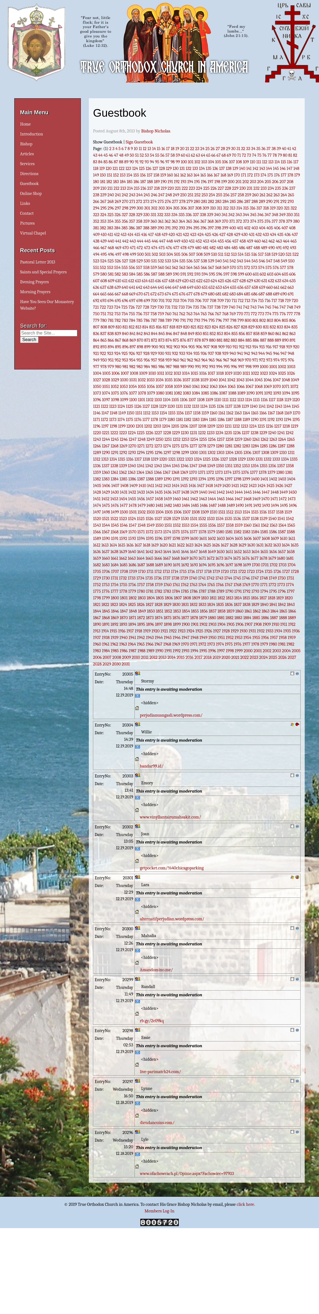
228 (228, 188)
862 (285, 333)
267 (103, 201)
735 (196, 307)
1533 (211, 518)
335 (181, 214)
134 (202, 168)
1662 (123, 558)
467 (103, 247)
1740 (193, 578)
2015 (181, 657)
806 (292, 320)
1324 (198, 459)
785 (139, 320)
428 (230, 234)
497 (118, 254)
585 (139, 274)
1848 (133, 611)
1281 (228, 446)
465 (293, 241)
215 (137, 188)
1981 (281, 644)
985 (154, 366)
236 (285, 188)
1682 (97, 564)
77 (270, 155)
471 (133, 247)
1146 (96, 412)
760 (168, 313)
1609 (275, 538)
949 (96, 360)
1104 (166, 399)
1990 (159, 650)
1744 (228, 578)
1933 (269, 631)
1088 (232, 393)
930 (161, 353)
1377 (254, 472)
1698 (238, 564)
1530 (185, 518)
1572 (149, 531)
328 (132, 214)
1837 (237, 604)
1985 (115, 650)
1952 (230, 637)
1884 (247, 617)
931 (168, 353)
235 (278, 188)
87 (116, 161)
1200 (131, 426)
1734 (140, 578)
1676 (246, 558)
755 (132, 313)
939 (225, 353)
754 (125, 313)
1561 (256, 525)
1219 (294, 426)
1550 (159, 525)
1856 (204, 611)
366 (196, 221)
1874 (159, 617)
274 (153, 201)
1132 (187, 406)
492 (285, 247)
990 (191, 366)
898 (140, 346)
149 (96, 175)
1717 (199, 571)
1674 (228, 558)
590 (176, 274)
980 (118, 366)
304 (169, 208)
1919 (147, 631)
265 (291, 194)
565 (197, 267)
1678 (263, 558)
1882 (229, 617)
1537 (246, 518)
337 (196, 214)
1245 (115, 439)
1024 (273, 373)
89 (126, 161)
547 (269, 261)
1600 (194, 538)
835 (294, 327)
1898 (168, 624)
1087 (223, 393)
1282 (237, 446)
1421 (235, 485)
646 (168, 287)
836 (96, 333)
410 (104, 234)
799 (240, 320)
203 (253, 181)
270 (125, 201)
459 (250, 241)
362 (167, 221)
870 (140, 340)
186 (136, 181)
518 (268, 254)
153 (123, 175)
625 (221, 280)
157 (150, 175)
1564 (282, 525)
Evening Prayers (34, 281)
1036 (178, 379)
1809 (196, 597)
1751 (290, 578)
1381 (289, 472)
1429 (106, 492)
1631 (259, 545)
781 (111, 320)
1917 (130, 631)
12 (144, 148)
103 (204, 161)
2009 (126, 657)
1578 (203, 531)
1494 (275, 505)
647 (175, 287)
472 (139, 247)
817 (166, 327)
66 (213, 155)
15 (158, 148)
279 (189, 201)
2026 (282, 657)
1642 (149, 551)
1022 (255, 373)
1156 (180, 412)
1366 (158, 472)
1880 (212, 617)
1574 (167, 531)
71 (239, 155)
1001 (273, 366)
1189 (246, 419)
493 (293, 247)
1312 (96, 459)
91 (136, 161)
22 (192, 148)
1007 (125, 373)
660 (269, 287)
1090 (250, 393)
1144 (287, 406)
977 (96, 366)
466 (96, 247)
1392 (185, 479)
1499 (115, 512)
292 (283, 201)
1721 (233, 571)
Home (25, 124)
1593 (132, 538)
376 (268, 221)
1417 (201, 485)
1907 (248, 624)
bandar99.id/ (152, 766)
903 (177, 346)
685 (247, 294)
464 (286, 241)
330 (146, 214)
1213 (244, 426)
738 (217, 307)
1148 (113, 412)
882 (226, 340)
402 (247, 227)
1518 (280, 512)
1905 (231, 624)
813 (138, 327)
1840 (264, 604)
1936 (296, 631)
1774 (290, 584)
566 (204, 267)
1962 (114, 644)
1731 (114, 578)
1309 (274, 452)
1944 (159, 637)
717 (274, 300)
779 (96, 320)
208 (290, 181)
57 (167, 155)
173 (257, 175)
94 (152, 161)
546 (262, 261)
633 (278, 280)
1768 (237, 584)
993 (212, 366)
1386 (132, 479)
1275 (176, 446)
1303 (220, 452)
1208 (202, 426)
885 (248, 340)
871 (147, 340)
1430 (115, 492)
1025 (282, 373)
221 (178, 188)
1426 (280, 485)
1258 (229, 439)
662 (283, 287)
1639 (123, 551)
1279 (211, 446)
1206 (184, 426)
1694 (203, 564)
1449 (284, 492)
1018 (220, 373)
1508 (196, 512)
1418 (209, 485)
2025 (273, 657)
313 (232, 208)
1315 (121, 459)
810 (119, 327)
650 (197, 287)
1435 (159, 492)
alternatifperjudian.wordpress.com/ (172, 918)
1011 (160, 373)
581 (111, 274)
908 (214, 346)
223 (192, 188)
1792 (247, 591)
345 (253, 214)
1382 (97, 479)
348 (275, 214)
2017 (198, 657)
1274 (167, 446)
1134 (204, 406)
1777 (114, 591)
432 (258, 234)
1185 (212, 419)
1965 (141, 644)
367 (203, 221)
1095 (295, 393)
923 (110, 353)
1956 (265, 637)
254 (212, 194)
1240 (272, 432)
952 (118, 360)
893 (103, 346)
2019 (217, 657)
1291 (114, 452)
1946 (177, 637)
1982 (291, 644)
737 (210, 307)
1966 (149, 644)
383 (110, 227)
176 (277, 175)
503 (162, 254)
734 (189, 307)
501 (148, 254)
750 (96, 313)
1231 (193, 432)
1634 (286, 545)
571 (240, 267)
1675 (237, 558)
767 (218, 313)
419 (164, 234)
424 (200, 234)
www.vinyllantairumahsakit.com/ (170, 817)
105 (218, 161)
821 (193, 327)
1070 (277, 386)
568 (218, 267)
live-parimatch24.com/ (160, 1071)
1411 (150, 485)
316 (252, 208)
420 (172, 234)
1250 (159, 439)
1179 (162, 419)
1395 (211, 479)
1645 (176, 551)
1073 (97, 393)
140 (242, 168)
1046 (268, 379)
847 (176, 333)
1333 (276, 459)
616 (158, 280)
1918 (138, 631)
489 (264, 247)
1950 (212, 637)
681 (218, 294)
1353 (246, 465)
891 (292, 340)
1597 (168, 538)
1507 (187, 512)
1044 (249, 379)
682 (225, 294)
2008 (116, 657)
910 (229, 346)
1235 (228, 432)
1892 (115, 624)
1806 (169, 597)
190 (164, 181)
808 (103, 327)
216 (143, 188)
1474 (97, 505)
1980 (273, 644)
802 (262, 320)
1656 (273, 551)
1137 (228, 406)
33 (248, 148)
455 (221, 241)
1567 (105, 531)
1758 (150, 584)
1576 (185, 531)
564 (189, 267)
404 (262, 227)
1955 (256, 637)
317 (259, 208)
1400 (255, 479)
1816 (254, 597)
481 (205, 247)
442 (125, 241)
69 (229, 155)
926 (132, 353)
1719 (216, 571)
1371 (201, 472)
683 (232, 294)
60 (183, 155)
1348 (202, 465)
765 (204, 313)
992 (205, 366)
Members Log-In (160, 1211)
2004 (286, 650)
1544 (106, 525)
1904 (222, 624)
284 (225, 201)
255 (219, 194)
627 (235, 280)
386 (132, 227)
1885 (256, 617)
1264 (282, 439)
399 (225, 227)
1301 (203, 452)
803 (270, 320)
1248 (141, 439)
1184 (204, 419)
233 (263, 188)
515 (247, 254)
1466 (230, 498)
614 (145, 280)
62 (193, 155)
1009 (143, 373)
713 (247, 300)
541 (226, 261)
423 (193, 234)
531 (154, 261)
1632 (268, 545)
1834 (211, 604)
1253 (185, 439)
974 (276, 360)
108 (239, 161)
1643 (158, 551)
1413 (167, 485)
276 (168, 201)
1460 (177, 498)
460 (257, 241)
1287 (282, 446)
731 (167, 307)
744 (260, 307)
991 (198, 366)
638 (110, 287)
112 (264, 161)
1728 (295, 571)
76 (264, 155)
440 (111, 241)
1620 (163, 545)
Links (25, 203)
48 (121, 155)
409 (96, 234)
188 (150, 181)
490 (271, 247)
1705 (97, 571)
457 (235, 241)
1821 (96, 604)
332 (160, 214)
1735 (149, 578)
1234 (220, 432)
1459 (168, 498)
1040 (213, 379)
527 (125, 261)
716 (268, 300)
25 (207, 148)
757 (146, 313)
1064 (223, 386)
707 (205, 300)
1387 (141, 479)
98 (172, 161)
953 (125, 360)
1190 (254, 419)
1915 (113, 631)
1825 (132, 604)
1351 (228, 465)
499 (133, 254)
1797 (291, 591)
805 (285, 320)
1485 (195, 505)
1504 (160, 512)
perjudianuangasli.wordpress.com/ (171, 715)
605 (285, 274)
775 (275, 313)
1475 (106, 505)
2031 (126, 664)
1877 (185, 617)
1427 (288, 485)
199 (224, 181)
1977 (246, 644)
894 (111, 346)
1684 (115, 564)
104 (211, 161)
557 (139, 267)
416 (144, 234)
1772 (272, 584)
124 (135, 168)
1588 (291, 531)
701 (161, 300)
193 (183, 181)
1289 (97, 452)
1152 (146, 412)
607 (96, 280)
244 (139, 194)
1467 (239, 498)
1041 (222, 379)
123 (128, 168)
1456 (141, 498)
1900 (186, 624)
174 (263, 175)
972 (262, 360)
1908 (258, 624)
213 (123, 188)
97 (167, 161)
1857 (213, 611)
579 (96, 274)
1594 (141, 538)
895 (118, 346)
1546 (124, 525)
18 (173, 148)
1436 (168, 492)
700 (154, 300)
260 (255, 194)
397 (211, 227)
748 (290, 307)
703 (176, 300)
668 (125, 294)
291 (276, 201)
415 (137, 234)
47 (116, 155)
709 (220, 300)
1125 (129, 406)
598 (233, 274)
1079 (151, 393)
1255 (203, 439)
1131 (179, 406)
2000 (248, 650)
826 (229, 327)
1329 (242, 459)
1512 (229, 512)
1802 (133, 597)
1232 (202, 432)
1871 (132, 617)
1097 (106, 399)
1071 (285, 386)
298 (125, 208)
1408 (124, 485)
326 (118, 214)
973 (269, 360)
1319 (154, 459)
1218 (286, 426)
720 (295, 300)
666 (111, 294)
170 (237, 175)
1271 (141, 446)
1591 (114, 538)
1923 (181, 631)
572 (247, 267)
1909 (267, 624)
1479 (141, 505)
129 (169, 168)
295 (103, 208)
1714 (174, 571)
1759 (159, 584)
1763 (193, 584)
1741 (202, 578)
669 (132, 294)
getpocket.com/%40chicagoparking (172, 868)
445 (147, 241)
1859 (231, 611)
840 (125, 333)
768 (225, 313)
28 (223, 148)
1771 (264, 584)
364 (182, 221)
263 (276, 194)
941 (240, 353)
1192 (271, 419)
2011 (144, 657)
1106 (184, 399)
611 (124, 280)
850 (198, 333)
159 (163, 175)
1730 (106, 578)
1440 (203, 492)
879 (205, 340)
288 (255, 201)
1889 (292, 617)
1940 (123, 637)
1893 (123, 624)
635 (293, 280)
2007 (107, 657)
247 (161, 194)
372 (239, 221)
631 (264, 280)
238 (96, 194)
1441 (212, 492)
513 (234, 254)
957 (154, 360)
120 (109, 168)
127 (155, 168)
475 (161, 247)
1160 (213, 412)
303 (161, 208)
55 (157, 155)
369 (218, 221)
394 (189, 227)
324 (103, 214)
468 (111, 247)
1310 (283, 452)
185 (130, 181)
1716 (191, 571)
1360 (106, 472)
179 (297, 175)
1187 (229, 419)
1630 (251, 545)
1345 (176, 465)
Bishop (26, 144)
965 (211, 360)
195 (197, 181)
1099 (124, 399)
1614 (113, 545)
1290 (106, 452)
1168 (280, 412)
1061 (196, 386)
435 (280, 234)
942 (247, 353)
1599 (185, 538)
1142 (270, 406)
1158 (196, 412)
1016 (203, 373)
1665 (149, 558)
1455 (132, 498)
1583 (247, 531)
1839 (255, 604)
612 (131, 280)
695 (118, 300)
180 (96, 181)
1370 (193, 472)
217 (150, 188)
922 (103, 353)
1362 (123, 472)
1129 (163, 406)
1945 (168, 637)
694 (111, 300)
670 (139, 294)
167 (216, 175)
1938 (106, 637)
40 (284, 148)
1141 (261, 406)
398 (218, 227)
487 (249, 247)
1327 (224, 459)
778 (297, 313)
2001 (258, 650)
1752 (97, 584)
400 (232, 227)
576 (276, 267)
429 (237, 234)
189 (157, 181)
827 (237, 327)
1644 (167, 551)
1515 (254, 512)
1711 (150, 571)
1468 (247, 498)
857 (249, 333)
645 (161, 287)
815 (152, 327)
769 (232, 313)
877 (190, 340)
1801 (124, 597)
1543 (97, 525)
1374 (228, 472)
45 (105, 155)
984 (147, 366)
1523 (123, 518)
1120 (296, 399)
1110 (217, 399)
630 (257, 280)
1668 (176, 558)
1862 (257, 611)
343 (239, 214)
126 (149, 168)
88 (121, 161)
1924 (190, 631)
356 (125, 221)
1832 (193, 604)
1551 (168, 525)
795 (211, 320)
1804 (151, 597)
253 (205, 194)
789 (168, 320)
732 (174, 307)
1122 (104, 406)
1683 (105, 564)
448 (169, 241)
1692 (185, 564)
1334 (285, 459)
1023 (264, 373)
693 (103, 300)
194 (190, 181)
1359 (97, 472)
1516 (263, 512)
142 (255, 168)
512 (227, 254)
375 (260, 221)
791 (183, 320)
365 (189, 221)
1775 (97, 591)
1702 (273, 564)
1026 (291, 373)
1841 (273, 604)
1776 (105, 591)
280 (197, 201)
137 (222, 168)
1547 (133, 525)
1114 (248, 399)
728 (146, 307)
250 (183, 194)
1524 (132, 518)
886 (256, 340)
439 (103, 241)
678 (197, 294)
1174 (121, 419)
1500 (124, 512)
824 (215, 327)
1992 (177, 650)
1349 (211, 465)
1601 (203, 538)
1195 (296, 419)
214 (130, 188)
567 (211, 267)
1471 (274, 498)
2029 (107, 664)
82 (295, 155)
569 (225, 267)
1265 (291, 439)
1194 (288, 419)
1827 (150, 604)
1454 (123, 498)
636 (96, 287)
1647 (194, 551)
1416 (192, 485)
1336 (97, 465)
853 (220, 333)
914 (255, 346)
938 (218, 353)
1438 (185, 492)
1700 (256, 564)
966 (219, 360)
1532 (202, 518)
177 (284, 175)
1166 (263, 412)
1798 (97, 597)
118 (95, 168)
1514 (246, 512)
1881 (220, 617)
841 (132, 333)
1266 (97, 446)
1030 (124, 379)
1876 (176, 617)
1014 (186, 373)
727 (139, 307)
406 (277, 227)
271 (132, 201)
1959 (292, 637)
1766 (220, 584)
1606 (248, 538)
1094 (286, 393)
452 (199, 241)
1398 (237, 479)
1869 (115, 617)
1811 (213, 597)
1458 (159, 498)
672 (153, 294)
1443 (230, 492)
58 (172, 155)
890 (285, 340)
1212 (236, 426)
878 (197, 340)
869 (133, 340)
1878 (194, 617)
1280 (220, 446)
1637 (105, 551)
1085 (205, 393)
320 (279, 208)
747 (282, 307)
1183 (196, 419)
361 (161, 221)
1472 (283, 498)
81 (290, 155)
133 (195, 168)
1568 (115, 531)
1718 (208, 571)
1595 (150, 538)
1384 (115, 479)
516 (254, 254)
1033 (151, 379)
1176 (138, 419)
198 (217, 181)
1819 (280, 597)
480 (198, 247)
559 (153, 267)
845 (161, 333)
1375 (236, 472)
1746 (246, 578)
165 (203, 175)
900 (155, 346)
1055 (142, 386)
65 (208, 155)
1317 (138, 459)
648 (183, 287)
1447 (266, 492)
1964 (132, 644)
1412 (159, 485)
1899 (177, 624)
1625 (207, 545)
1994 (194, 650)
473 (147, 247)
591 (183, 274)
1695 (212, 564)
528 (132, 261)
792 (190, 320)
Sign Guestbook (139, 142)
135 (208, 168)
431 (251, 234)
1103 (158, 399)
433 (266, 234)
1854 (186, 611)
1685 (124, 564)
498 (125, 254)
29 (228, 148)
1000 (264, 366)
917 (275, 346)
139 (235, 168)
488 (257, 247)
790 (176, 320)
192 (177, 181)
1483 (177, 505)
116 (289, 161)
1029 (115, 379)
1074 (106, 393)
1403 (282, 479)
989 (183, 366)
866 (111, 340)
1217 (278, 426)
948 (291, 353)
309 (206, 208)
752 (110, 313)
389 (153, 227)
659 (262, 287)
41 (289, 148)
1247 (133, 439)
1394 (202, 479)
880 (212, 340)
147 (289, 168)
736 (203, 307)
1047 (277, 379)
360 (153, 221)
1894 (132, 624)
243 (132, 194)
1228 (167, 432)
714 (254, 300)
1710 (141, 571)
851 (205, 333)
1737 (166, 578)
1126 (138, 406)
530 (147, 261)
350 (289, 214)
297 (118, 208)
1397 (228, 479)
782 (117, 320)
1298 (176, 452)
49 (126, 155)
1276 (184, 446)
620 (185, 280)
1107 (192, 399)
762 (182, 313)
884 (241, 340)
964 (204, 360)
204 (260, 181)
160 (170, 175)
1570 (132, 531)
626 (228, 280)
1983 (97, 650)
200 (231, 181)
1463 (203, 498)
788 (161, 320)
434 (273, 234)
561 (168, 267)
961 (183, 360)
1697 (229, 564)
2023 (254, 657)
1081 (169, 393)
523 (96, 261)
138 (229, 168)
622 (199, 280)
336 (189, 214)
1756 (132, 584)
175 (270, 175)
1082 (178, 393)
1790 (229, 591)
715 (261, 300)
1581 (229, 531)
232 (256, 188)
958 (161, 360)
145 (276, 168)
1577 (193, 531)
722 (103, 307)
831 (266, 327)
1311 (291, 452)
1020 (237, 373)
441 (118, 241)
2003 (276, 650)
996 (234, 366)
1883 (238, 617)
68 (224, 155)
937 (211, 353)
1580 (220, 531)
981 (125, 366)
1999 (239, 650)
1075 (115, 393)
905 (191, 346)
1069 (268, 386)
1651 (229, 551)
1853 (177, 611)
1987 (133, 650)
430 (244, 234)
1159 (205, 412)
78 (275, 155)
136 (215, 168)
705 (191, 300)
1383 (105, 479)
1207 (193, 426)
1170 (296, 412)
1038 (195, 379)
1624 (198, 545)
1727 (286, 571)
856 (242, 333)
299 (132, 208)
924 (117, 353)
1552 (177, 525)
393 (182, 227)
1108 (201, 399)
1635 (294, 545)
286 (240, 201)
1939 (114, 637)
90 (132, 161)
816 (159, 327)
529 (139, 261)
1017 (211, 373)
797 (226, 320)
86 (111, 161)
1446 (257, 492)
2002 (267, 650)
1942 (141, 637)
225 (206, 188)
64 (203, 155)
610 (118, 280)
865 (103, 340)
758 (153, 313)
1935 (287, 631)
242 (125, 194)
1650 (221, 551)
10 (136, 148)
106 (225, 161)
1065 (232, 386)
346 (260, 214)
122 (122, 168)
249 (176, 194)
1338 (114, 465)
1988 (141, 650)
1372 (210, 472)
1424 (262, 485)
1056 (151, 386)
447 (162, 241)
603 (270, 274)
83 (95, 161)
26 (213, 148)
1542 (290, 518)
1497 (97, 512)
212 (116, 188)
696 (125, 300)
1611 (291, 538)
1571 (141, 531)
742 (246, 307)
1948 (195, 637)
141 (248, 168)
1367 (166, 472)
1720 (225, 571)
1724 (260, 571)
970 (248, 360)
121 (115, 168)
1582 (237, 531)
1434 (150, 492)
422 (186, 234)
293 (291, 201)
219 (164, 188)
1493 (266, 505)
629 (250, 280)
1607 (257, 538)
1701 (264, 564)
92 (141, 161)
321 (287, 208)
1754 (115, 584)
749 (297, 307)
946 (276, 353)
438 (96, 241)
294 (96, 208)
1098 (115, 399)
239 (103, 194)
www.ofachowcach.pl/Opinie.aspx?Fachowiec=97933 (187, 1173)
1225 (141, 432)
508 (199, 254)
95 (157, 161)
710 (228, 300)
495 (103, 254)
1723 (251, 571)
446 (155, 241)
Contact (27, 213)
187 (143, 181)
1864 (274, 611)
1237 (245, 432)
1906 (240, 624)
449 (177, 241)
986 (161, 366)
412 (117, 234)
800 (248, 320)
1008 (134, 373)
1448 (275, 492)
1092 (268, 393)
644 (153, 287)
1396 (220, 479)
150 (103, 175)
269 (118, 201)
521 (289, 254)
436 (287, 234)
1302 (212, 452)
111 (258, 161)
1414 (175, 485)
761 (175, 313)
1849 (142, 611)
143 (262, 168)
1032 (142, 379)
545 (254, 261)
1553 (185, 525)
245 (147, 194)
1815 (246, 597)
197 (210, 181)
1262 (264, 439)
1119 (287, 399)
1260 (247, 439)
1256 (212, 439)
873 (161, 340)
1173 (112, 419)
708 (213, 300)
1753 (105, 584)
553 (110, 267)
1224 (132, 432)
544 (247, 261)
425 (208, 234)
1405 (97, 485)
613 (138, 280)
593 (197, 274)
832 (273, 327)
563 (182, 267)
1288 (291, 446)
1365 (149, 472)
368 (210, 221)
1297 (167, 452)
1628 (234, 545)
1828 (159, 604)
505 (177, 254)
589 (169, 274)
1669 (184, 558)
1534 (220, 518)
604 (277, 274)
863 (292, 333)
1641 (141, 551)
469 (118, 247)
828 (244, 327)
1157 (188, 412)
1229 (176, 432)
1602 (212, 538)
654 (226, 287)
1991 (168, 650)
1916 (121, 631)
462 (271, 241)
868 (125, 340)
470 (125, 247)
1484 (186, 505)
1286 (273, 446)
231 (249, 188)
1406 (106, 485)
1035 (168, 379)
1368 (175, 472)
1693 (194, 564)
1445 (248, 492)
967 (226, 360)
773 (261, 313)
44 (100, 155)
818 (172, 327)
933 (182, 353)
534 (175, 261)
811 (125, 327)
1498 (106, 512)
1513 (238, 512)
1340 (132, 465)
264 (283, 194)
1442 (221, 492)
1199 (121, 426)
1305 (239, 452)
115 (283, 161)
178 (290, 175)
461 (264, 241)
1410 (142, 485)
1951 (221, 637)
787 (154, 320)
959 (168, 360)
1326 (215, 459)
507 (192, 254)
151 (109, 175)
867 (118, 340)
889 (278, 340)
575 (268, 267)
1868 (106, 617)
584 (132, 274)
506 (185, 254)
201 (238, 181)
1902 (203, 624)
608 (103, 280)
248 (169, 194)
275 (161, 201)
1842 (282, 604)
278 (182, 201)
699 (147, 300)
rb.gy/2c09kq (152, 1020)
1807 (178, 597)
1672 (211, 558)
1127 (146, 406)
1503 (151, 512)
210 (103, 188)
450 (184, 241)
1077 (133, 393)
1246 (124, 439)
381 (96, 227)
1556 (212, 525)
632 (271, 280)
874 (168, 340)
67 (218, 155)
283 (218, 201)
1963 (123, 644)
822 (200, 327)
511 (220, 254)
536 (189, 261)
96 (162, 161)
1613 (104, 545)
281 (204, 201)
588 (161, 274)
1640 (132, 551)
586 (147, 274)
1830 (176, 604)
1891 (105, 624)
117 (295, 161)
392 (175, 227)
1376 (245, 472)
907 (206, 346)
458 (243, 241)
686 (254, 294)
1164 (246, 412)
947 (283, 353)
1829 (167, 604)
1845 (106, 611)
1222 (114, 432)
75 (259, 155)
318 (266, 208)
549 (284, 261)
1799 (106, 597)
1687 (141, 564)
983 (139, 366)
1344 (167, 465)
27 (218, 148)
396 (203, 227)
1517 (271, 512)
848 (183, 333)
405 (269, 227)
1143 (278, 406)
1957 (274, 637)
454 (213, 241)
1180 (171, 419)
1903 (212, 624)
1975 (229, 644)
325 (110, 214)
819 (179, 327)
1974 (220, 644)
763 (189, 313)
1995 (203, 650)
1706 (106, 571)
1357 (281, 465)
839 (118, 333)
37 (268, 148)
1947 (185, 637)
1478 (133, 505)
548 (276, 261)
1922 (173, 631)
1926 (208, 631)
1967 (158, 644)
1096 (97, 399)
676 (182, 294)
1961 (105, 644)
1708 (124, 571)
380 (296, 221)
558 (146, 267)
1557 (221, 525)
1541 (281, 518)
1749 (273, 578)
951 (111, 360)
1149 (122, 412)
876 (183, 340)
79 (280, 155)
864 (96, 340)
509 (207, 254)
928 (146, 353)
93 (147, 161)
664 (96, 294)
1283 (246, 446)
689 (276, 294)
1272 (149, 446)
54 (152, 155)
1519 (288, 512)
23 (197, 148)
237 (292, 188)
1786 (194, 591)
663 (291, 287)
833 (280, 327)
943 (254, 353)
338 (203, 214)
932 (175, 353)
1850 (151, 611)
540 (218, 261)
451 (191, 241)
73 (249, 155)
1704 (291, 564)
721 (96, 307)
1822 (105, 604)
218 (157, 188)
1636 (97, 551)
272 (139, 201)
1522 (114, 518)
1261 (256, 439)
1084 (196, 393)
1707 (115, 571)
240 (111, 194)
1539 (263, 518)
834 (287, 327)
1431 (123, 492)
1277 (193, 446)
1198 (113, 426)
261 (262, 194)
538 (204, 261)
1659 (97, 558)
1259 (239, 439)
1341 (140, 465)
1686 (132, 564)
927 (139, 353)
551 (96, 267)
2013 (162, 657)
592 (190, 274)
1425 (270, 485)
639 (117, 287)
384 (117, 227)
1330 (251, 459)
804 (277, 320)
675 (175, 294)
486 (242, 247)
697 (132, 300)
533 (168, 261)
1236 (237, 432)
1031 (133, 379)
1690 (168, 564)
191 (170, 181)
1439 (194, 492)
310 (213, 208)
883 (234, 340)
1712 (158, 571)
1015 (194, 373)
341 (224, 214)
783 (125, 320)
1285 (264, 446)
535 (182, 261)
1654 (256, 551)
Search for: (33, 326)
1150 (130, 412)
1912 (292, 624)
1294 (141, 452)
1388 (150, 479)
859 (263, 333)
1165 (254, 412)
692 (96, 300)
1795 (273, 591)
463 (279, 241)
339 (210, 214)
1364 (140, 472)
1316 (129, 459)
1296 (159, 452)
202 (246, 181)
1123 (113, 406)
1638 (114, 551)
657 (247, 287)
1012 (168, 373)
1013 (177, 373)
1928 (226, 631)
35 (258, 148)
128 (162, 168)
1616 (130, 545)
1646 (185, 551)
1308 (265, 452)
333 (167, 214)
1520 (97, 518)
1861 (248, 611)
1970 (185, 644)
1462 (194, 498)
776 (282, 313)
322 (293, 208)
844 (154, 333)
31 (238, 148)
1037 (187, 379)
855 (234, 333)
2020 (226, 657)
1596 (159, 538)
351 (296, 214)
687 (261, 294)
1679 (272, 558)
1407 (115, 485)
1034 (160, 379)
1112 (233, 399)
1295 (150, 452)
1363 (132, 472)
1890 (97, 624)
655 (233, 287)
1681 (290, 558)
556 (132, 267)
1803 (141, 597)
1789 (220, 591)
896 (125, 346)
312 (226, 208)
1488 (222, 505)
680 (211, 294)
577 (283, 267)
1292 (123, 452)
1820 (289, 597)
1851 (159, 611)
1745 (237, 578)
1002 (282, 366)
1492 (257, 505)
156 (143, 175)
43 (95, 155)
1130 (171, 406)
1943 (150, 637)
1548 (141, 525)
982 (132, 366)
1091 (259, 393)
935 (196, 353)
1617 (138, 545)
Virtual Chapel (33, 233)
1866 (292, 611)
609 (111, 280)
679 (204, 294)
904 (184, 346)
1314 (113, 459)
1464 (212, 498)
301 (147, 208)
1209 (211, 426)
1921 (164, 631)
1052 (115, 386)
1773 (281, 584)
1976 (237, 644)
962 (190, 360)
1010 (152, 373)
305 (176, 208)
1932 (261, 631)
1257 (220, 439)
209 (96, 188)
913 (248, 346)
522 (295, 254)
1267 (105, 446)
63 (198, 155)
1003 (291, 366)
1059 (178, 386)
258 (241, 194)
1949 (203, 637)
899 (147, 346)
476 (169, 247)
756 (139, 313)
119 (102, 168)
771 (247, 313)
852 (213, 333)
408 (292, 227)
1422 (244, 485)
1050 (97, 386)
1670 (193, 558)
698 (139, 300)
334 (174, 214)
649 (190, 287)
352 (96, 221)
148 (296, 168)
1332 (267, 459)
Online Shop (31, 193)
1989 (150, 650)
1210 (220, 426)
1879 (203, 617)
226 (213, 188)
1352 (237, 465)
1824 (123, 604)
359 (146, 221)
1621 (172, 545)
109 (246, 161)
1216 (269, 426)
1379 (271, 472)
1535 (228, 518)
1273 (158, 446)
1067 (250, 386)
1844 (97, 611)
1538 (255, 518)
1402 (273, 479)
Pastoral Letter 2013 (37, 262)
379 (289, 221)
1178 (154, 419)
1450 (293, 492)
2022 (244, 657)
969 (240, 360)
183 (116, 181)
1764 (202, 584)
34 (253, 148)
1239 (263, 432)
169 (230, 175)
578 (290, 267)
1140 (254, 406)
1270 (132, 446)
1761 (176, 584)
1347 (193, 465)
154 (129, 175)
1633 (277, 545)
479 (191, 247)
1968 (167, 644)
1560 (247, 525)
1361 (114, 472)
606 (292, 274)
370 (225, 221)
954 (132, 360)
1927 (217, 631)
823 (208, 327)
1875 (168, 617)
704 (183, 300)
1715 (183, 571)
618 (172, 280)
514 (240, 254)
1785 (185, 591)
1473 (292, 498)
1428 (97, 492)
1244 (106, 439)
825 (222, 327)
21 (187, 148)
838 (111, 333)
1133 (195, 406)
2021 (235, 657)
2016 (190, 657)
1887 (274, 617)
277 (175, 201)
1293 (132, 452)
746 (275, 307)
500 (140, 254)
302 (154, 208)
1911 (283, 624)
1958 (283, 637)
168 (223, 175)
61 (188, 155)
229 (235, 188)
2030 (116, 664)
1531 (193, 518)
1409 (134, 485)
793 (197, 320)
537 (197, 261)
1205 (175, 426)
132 (188, 168)
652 (211, 287)
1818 (271, 597)
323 (96, 214)
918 (282, 346)
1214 (253, 426)
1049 (295, 379)
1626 (216, 545)
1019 (228, 373)
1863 (265, 611)
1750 (282, 578)
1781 (149, 591)
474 (154, 247)
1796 (282, 591)
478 (183, 247)
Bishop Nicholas (155, 131)
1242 (290, 432)
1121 (96, 406)
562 (175, 267)
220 (170, 188)
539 (211, 261)
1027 (97, 379)
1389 (159, 479)
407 (284, 227)
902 (169, 346)
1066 (240, 386)
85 (105, 161)
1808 (187, 597)
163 (190, 175)
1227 (158, 432)
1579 (211, 531)
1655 (264, 551)
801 (255, 320)
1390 (168, 479)
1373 (219, 472)
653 (219, 287)
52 (142, 155)
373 (246, 221)
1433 (141, 492)
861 (278, 333)
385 (125, 227)
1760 (168, 584)
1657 (282, 551)
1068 (259, 386)
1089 (241, 393)
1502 (141, 512)
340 (217, 214)
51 (137, 155)
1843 (291, 604)
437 (295, 234)
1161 (221, 412)
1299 (185, 452)
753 (117, 313)
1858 (222, 611)
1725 (268, 571)
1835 (220, 604)
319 (273, 208)
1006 (116, 373)
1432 (132, 492)
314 (239, 208)
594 (205, 274)
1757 (141, 584)
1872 (141, 617)
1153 (155, 412)
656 (240, 287)
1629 (242, 545)
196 (204, 181)
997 (241, 366)
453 (206, 241)
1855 (195, 611)
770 (240, 313)
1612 (96, 545)
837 (103, 333)
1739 (184, 578)
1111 (225, 399)
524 (103, 261)
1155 (171, 412)
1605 (239, 538)
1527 (158, 518)
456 (228, 241)
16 (163, 148)
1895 (141, 624)
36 (264, 148)
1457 (150, 498)
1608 (266, 538)
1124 (121, 406)
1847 (124, 611)
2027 (292, 657)
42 (294, 148)
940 (232, 353)
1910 (275, 624)
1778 (123, 591)
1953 (238, 637)
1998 (230, 650)
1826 (141, 604)
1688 (150, 564)
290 (269, 201)
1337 (105, 465)
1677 (254, 558)
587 (154, 274)
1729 (97, 578)
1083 (187, 393)
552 (103, 267)
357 (132, 221)
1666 (158, 558)
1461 (185, 498)
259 (248, 194)
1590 (106, 538)
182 (109, 181)
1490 (240, 505)
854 (227, 333)
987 (169, 366)
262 (269, 194)
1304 (229, 452)
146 (282, 168)
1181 (179, 419)
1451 (96, 498)
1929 (235, 631)
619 (178, 280)
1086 (214, 393)
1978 (255, 644)
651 (205, 287)
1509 (205, 512)
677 (189, 294)
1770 (255, 584)
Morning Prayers (35, 291)
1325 (206, 459)
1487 (213, 505)
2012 (154, 657)
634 (285, 280)
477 (176, 247)
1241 (281, 432)
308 (198, 208)
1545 (115, 525)
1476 (115, 505)
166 (210, 175)
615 (151, 280)
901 (162, 346)
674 (168, 294)
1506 (178, 512)
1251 (168, 439)
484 (227, 247)
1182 (187, 419)
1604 (230, 538)
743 (253, 307)
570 (233, 267)
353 (103, 221)
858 (256, 333)
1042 (231, 379)
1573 (158, 531)
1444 (239, 492)
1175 (129, 419)
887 (263, 340)
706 (198, 300)
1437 (176, 492)
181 (102, 181)
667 (118, 294)
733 (181, 307)
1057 (160, 386)
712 (241, 300)
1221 (105, 432)
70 (234, 155)
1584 (255, 531)
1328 (233, 459)
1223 (123, 432)
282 (211, 201)
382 (103, 227)
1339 (123, 465)
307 (191, 208)
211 (109, 188)
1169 (288, 412)
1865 (283, 611)
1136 (220, 406)
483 (220, 247)
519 (274, 254)
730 (160, 307)
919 (289, 346)
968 (233, 360)
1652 (238, 551)
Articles (27, 153)
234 (271, 188)
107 (232, 161)
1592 (123, 538)
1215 (261, 426)
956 (147, 360)
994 (219, 366)
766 (211, 313)
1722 (242, 571)
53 (147, 155)
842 (139, 333)
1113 (240, 399)
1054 (133, 386)
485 (234, 247)
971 (255, 360)
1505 (169, 512)
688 (269, 294)
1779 (132, 591)
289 (262, 201)
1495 (284, 505)
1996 (212, 650)
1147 (105, 412)
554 (117, 267)
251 (190, 194)
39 (279, 148)
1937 (97, 637)
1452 (105, 498)
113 (270, 161)
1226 (149, 432)
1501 (132, 512)
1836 (229, 604)
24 (202, 148)
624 (214, 280)
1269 (123, 446)
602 (263, 274)
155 (136, 175)
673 (161, 294)
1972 (202, 644)
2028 (97, 664)
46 (111, 155)
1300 (194, 452)
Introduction (31, 134)
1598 (176, 538)
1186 (221, 419)
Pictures (27, 223)
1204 (166, 426)
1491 (248, 505)
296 (111, 208)
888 (270, 340)
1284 (255, 446)
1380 (280, 472)
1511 (221, 512)
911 (235, 346)
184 (123, 181)
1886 (265, 617)
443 (133, 241)
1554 (194, 525)
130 (175, 168)
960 (176, 360)
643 (146, 287)
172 (250, 175)
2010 (136, 657)
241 (118, 194)
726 (132, 307)
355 (118, 221)
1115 (256, 399)
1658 (291, 551)
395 (196, 227)
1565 (291, 525)
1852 (168, 611)
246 (154, 194)
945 (269, 353)
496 (111, 254)
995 (227, 366)
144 (269, 168)
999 (256, 366)
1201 (139, 426)
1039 (204, 379)
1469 (256, 498)
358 (139, 221)
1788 (212, 591)
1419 (217, 485)
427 (222, 234)
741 (239, 307)
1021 (246, 373)
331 (153, 214)
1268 (115, 446)
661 (276, 287)
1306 (247, 452)
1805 (160, 597)
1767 (228, 584)
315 (246, 208)
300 (140, 208)
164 (196, 175)
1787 (203, 591)
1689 (159, 564)
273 (146, 201)
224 (199, 188)
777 (290, 313)
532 (161, 261)
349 (282, 214)
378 (282, 221)
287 (247, 201)
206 (275, 181)
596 (219, 274)
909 (221, 346)
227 (221, 188)
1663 (132, 558)
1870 (124, 617)
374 (253, 221)
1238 (254, 432)
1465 (221, 498)
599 (241, 274)
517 (261, 254)
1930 (244, 631)
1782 (158, 591)
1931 (252, 631)
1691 (176, 564)
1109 (209, 399)
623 (207, 280)
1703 (283, 564)
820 (186, 327)
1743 (219, 578)
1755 (123, 584)
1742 (211, 578)
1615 (121, 545)
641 (132, 287)
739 (225, 307)
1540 (272, 518)
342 (231, 214)
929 (153, 353)
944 (261, 353)
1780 (141, 591)
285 (233, 201)
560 (161, 267)
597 (226, 274)
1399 (246, 479)
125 (142, 168)
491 (279, 247)
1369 (184, 472)
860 (271, 333)
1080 (160, 393)
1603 (221, 538)
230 (242, 188)
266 (96, 201)
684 (240, 294)
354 (110, 221)
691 (290, 294)
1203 (157, 426)
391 (168, 227)
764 (196, 313)
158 (156, 175)
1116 (264, 399)
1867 (97, 617)
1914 (105, 631)
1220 (97, 432)
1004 (97, 373)
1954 (247, 637)
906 (199, 346)
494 (96, 254)
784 (132, 320)
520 (281, 254)
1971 (193, 644)
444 (140, 241)
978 (103, 366)
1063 (214, 386)
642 (139, 287)
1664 (141, 558)
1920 (156, 631)
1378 (262, 472)
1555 (203, 525)
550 (291, 261)
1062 (205, 386)
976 (291, 360)
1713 (166, 571)
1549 (151, 525)
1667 (167, 558)
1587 (282, 531)
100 (184, 161)
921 (96, 353)
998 (248, 366)
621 (193, 280)
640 (125, 287)
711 (234, 300)
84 (100, 161)
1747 (255, 578)
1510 (213, 512)
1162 (229, 412)
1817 (263, 597)
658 (255, 287)
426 (215, 234)
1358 (290, 465)
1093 (277, 393)
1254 (194, 439)
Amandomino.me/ (156, 969)
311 (219, 208)
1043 (240, 379)
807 (96, 327)
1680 (281, 558)
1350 (220, 465)
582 (117, 274)
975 (283, 360)
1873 (150, 617)
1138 (237, 406)
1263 (273, 439)
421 (179, 234)
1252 (177, 439)
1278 (202, 446)
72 (244, 155)
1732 (123, 578)
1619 (155, 545)
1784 (176, 591)
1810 (205, 597)
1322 (180, 459)
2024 (263, 657)
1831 (185, 604)
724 (117, 307)
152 (116, 175)
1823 (114, 604)
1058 (169, 386)
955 (139, 360)
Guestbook (29, 183)
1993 (185, 650)
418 (158, 234)
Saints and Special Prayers (43, 272)
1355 (263, 465)
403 (254, 227)
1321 (172, 459)
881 (219, 340)
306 (183, 208)
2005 (296, 650)
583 (125, 274)
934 (189, 353)
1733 (132, 578)
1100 (133, 399)
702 (169, 300)
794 (204, 320)
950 (103, 360)
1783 (167, 591)
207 (282, 181)
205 (268, 181)
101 (190, 161)
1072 (294, 386)
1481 (159, 505)
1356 (272, 465)
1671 (202, 558)
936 (203, 353)
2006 (97, 657)
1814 (238, 597)
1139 (245, 406)
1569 (123, 531)
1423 (253, 485)
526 (118, 261)
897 (133, 346)
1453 (114, 498)
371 (232, 221)
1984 (106, 650)
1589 (97, 538)
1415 (184, 485)
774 (268, 313)
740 (232, 307)
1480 (151, 505)
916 (269, 346)
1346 (185, 465)
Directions (29, 173)
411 (110, 234)
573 (254, 267)
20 (182, 148)
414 (130, 234)
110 (252, 161)
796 (219, 320)
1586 (273, 531)
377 (275, 221)
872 (154, 340)
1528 (167, 518)
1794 (264, 591)
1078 (142, 393)
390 (161, 227)
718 (281, 300)
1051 (106, 386)
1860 (239, 611)
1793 (255, 591)
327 (125, 214)
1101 (141, 399)
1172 (104, 419)
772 (254, 313)
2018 (207, 657)
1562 (264, 525)
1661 (114, 558)
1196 (96, 426)
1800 (115, 597)
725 (124, 307)
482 (212, 247)
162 (183, 175)
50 (132, 155)
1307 (256, 452)
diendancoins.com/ (157, 1122)
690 (283, 294)
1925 (200, 631)
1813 (229, 597)
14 (154, 148)
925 (125, 353)
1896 (150, 624)
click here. (246, 1204)
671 (147, 294)
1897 (159, 624)
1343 (158, 465)
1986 (124, 650)
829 (251, 327)
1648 (203, 551)
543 (240, 261)
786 (147, 320)
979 (111, 366)
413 (124, 234)
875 (176, 340)
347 (268, 214)
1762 (185, 584)
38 (273, 148)
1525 (141, 518)
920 (296, 346)
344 (246, 214)
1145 (295, 406)
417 (151, 234)
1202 (148, 426)
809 (111, 327)
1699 (247, 564)
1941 (132, 637)
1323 (189, 459)
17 (168, 148)
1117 (272, 399)
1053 (124, 386)
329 (139, 214)
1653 (247, 551)
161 (176, 175)
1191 (263, 419)
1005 (106, 373)
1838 (247, 604)
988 (176, 366)
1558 (230, 525)
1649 (212, 551)
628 (243, 280)
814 (145, 327)
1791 (238, 591)
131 (182, 168)
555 (125, 267)
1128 (154, 406)
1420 (226, 485)
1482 (168, 505)
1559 (239, 525)
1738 (175, 578)
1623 (189, 545)
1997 (221, 650)
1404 (291, 479)
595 (212, 274)
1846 (115, 611)
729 (153, 307)
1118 (279, 399)
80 (285, 155)
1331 (259, 459)
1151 (138, 412)
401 (240, 227)
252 (197, 194)
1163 (237, 412)
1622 (181, 545)
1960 (97, 644)
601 (256, 274)
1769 (246, 584)
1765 (211, 584)
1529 (176, 518)
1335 (294, 459)
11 (140, 148)
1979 (264, 644)
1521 (105, 518)
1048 (286, 379)
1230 (185, 432)
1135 (212, 406)
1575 (176, 531)
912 (241, 346)
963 (197, 360)
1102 (149, 399)
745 (268, 307)
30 (233, 148)
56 (162, 155)
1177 (146, 419)
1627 (225, 545)
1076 (124, 393)
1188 (237, 419)
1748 (264, 578)
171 (243, 175)
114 (277, 161)
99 (178, 161)
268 (111, 201)
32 (243, 148)
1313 (104, 459)
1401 (264, 479)
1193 (279, 419)
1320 (163, 459)
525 (111, 261)
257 (233, 194)
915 (262, 346)
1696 (220, 564)
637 (103, 287)
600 (248, 274)
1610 (283, 538)
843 (147, 333)
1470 (265, 498)
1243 (97, 439)
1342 (149, 465)
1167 (271, 412)
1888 (283, 617)
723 (110, 307)
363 (175, 221)
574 (261, 267)
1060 (187, 386)
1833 (202, 604)
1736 (158, 578)
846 (169, 333)
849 (191, 333)
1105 (175, 399)
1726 (277, 571)
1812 (221, 597)
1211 (228, 426)
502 (155, 254)
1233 (211, 432)
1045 (259, 379)
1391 (176, 479)
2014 (171, 657)
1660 (106, 558)
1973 (211, 644)
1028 (106, 379)
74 (254, 155)
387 (139, 227)
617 (165, 280)
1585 (264, 531)
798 (233, 320)
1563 (273, 525)
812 (131, 327)
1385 (124, 479)
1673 (219, 558)
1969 (176, 644)
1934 (278, 631)
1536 (237, 518)
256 (226, 194)
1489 (231, 505)
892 (96, 346)
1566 (97, 531)
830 (258, 327)
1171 (96, 419)
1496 (293, 505)
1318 (146, 459)
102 (197, 161)
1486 (204, 505)
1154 (163, 412)
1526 (149, 518)
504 (169, 254)
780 (103, 320)
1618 (146, 545)
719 (288, 300)
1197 (105, 426)
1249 (150, 439)
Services (27, 163)
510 (214, 254)
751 (103, 313)
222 (185, 188)
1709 (133, 571)
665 (103, 294)
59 (178, 155)
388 (146, 227)
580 (103, 274)
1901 (195, 624)
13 (149, 148)
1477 (124, 505)
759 (161, 313)
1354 (255, 465)
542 (233, 261)
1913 (96, 631)
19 (177, 148)
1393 (193, 479)
